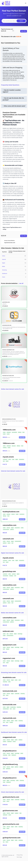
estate (7, 461)
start (4, 649)
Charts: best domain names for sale (12, 792)
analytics (21, 766)
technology (20, 633)
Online (3, 255)
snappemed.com (9, 737)
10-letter (11, 722)
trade (13, 459)
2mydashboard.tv (10, 751)
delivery (19, 432)
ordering (4, 447)
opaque (7, 649)
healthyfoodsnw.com (11, 511)
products (8, 514)
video (9, 681)
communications (10, 635)
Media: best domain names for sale (12, 613)
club (4, 695)
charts (8, 801)
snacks (8, 434)
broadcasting (13, 707)
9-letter (14, 741)
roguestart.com (9, 658)
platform (12, 529)
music (7, 695)
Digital (3, 263)
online (4, 432)
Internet (4, 259)
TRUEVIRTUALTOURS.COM (8, 375)
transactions (21, 459)
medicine (20, 739)
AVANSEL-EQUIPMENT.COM (8, 349)
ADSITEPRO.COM (6, 302)
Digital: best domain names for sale (12, 553)
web (7, 633)
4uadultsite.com (9, 677)
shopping (11, 575)
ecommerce (22, 514)
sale (4, 461)
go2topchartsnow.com (11, 837)
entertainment (6, 708)
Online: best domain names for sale (12, 389)
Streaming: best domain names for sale (13, 672)
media (22, 527)
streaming (5, 681)
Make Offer (23, 31)
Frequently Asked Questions (10, 85)
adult (20, 680)
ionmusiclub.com (9, 704)
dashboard (9, 741)
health (17, 514)
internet (13, 514)
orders (4, 434)
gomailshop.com (9, 571)
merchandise (14, 432)
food (23, 432)
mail (12, 543)
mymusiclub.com (9, 718)
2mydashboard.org (10, 764)
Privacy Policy (20, 855)
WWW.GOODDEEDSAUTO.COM (9, 419)
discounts (14, 445)
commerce (5, 459)
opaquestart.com (9, 645)
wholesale (9, 432)
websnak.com (8, 631)
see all (21, 283)
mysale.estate (8, 457)
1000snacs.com (9, 443)
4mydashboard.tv (10, 778)
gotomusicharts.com (11, 824)
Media (3, 266)
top (3, 842)
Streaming (4, 270)
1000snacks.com (9, 430)
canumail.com (8, 539)
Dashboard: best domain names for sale (14, 732)
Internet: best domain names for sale (13, 471)
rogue (7, 662)
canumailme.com (9, 525)
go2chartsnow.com (10, 810)
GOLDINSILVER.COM (6, 325)
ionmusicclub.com (10, 691)
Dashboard (4, 273)
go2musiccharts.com (11, 797)
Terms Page (19, 857)
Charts (3, 277)
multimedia (17, 693)
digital (16, 459)
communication (6, 529)
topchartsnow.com (9, 242)
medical (4, 741)
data (4, 768)
